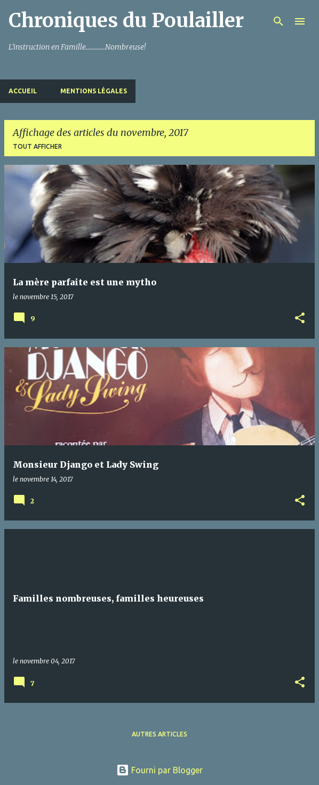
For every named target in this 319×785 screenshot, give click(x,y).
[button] (299, 318)
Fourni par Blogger (159, 770)
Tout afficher (37, 146)
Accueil (23, 90)
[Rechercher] (278, 21)
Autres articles (159, 734)
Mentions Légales (93, 90)
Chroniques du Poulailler (126, 21)
